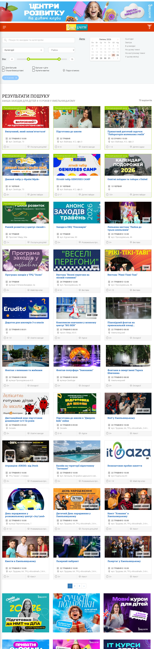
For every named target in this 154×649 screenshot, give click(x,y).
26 (117, 55)
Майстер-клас (35, 290)
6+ (6, 194)
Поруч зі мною (71, 70)
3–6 (58, 433)
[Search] (38, 40)
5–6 (58, 147)
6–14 (110, 481)
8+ (109, 529)
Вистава (135, 242)
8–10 (8, 338)
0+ (57, 242)
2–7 (58, 194)
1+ (6, 242)
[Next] (84, 586)
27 (92, 58)
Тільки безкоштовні (12, 70)
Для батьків (9, 67)
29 (101, 58)
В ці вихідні (130, 46)
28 (97, 58)
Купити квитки (40, 70)
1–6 (109, 147)
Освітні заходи (86, 147)
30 (105, 58)
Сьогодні (129, 39)
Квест (134, 433)
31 (109, 58)
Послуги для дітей (36, 147)
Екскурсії (135, 338)
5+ (6, 147)
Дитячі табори (35, 194)
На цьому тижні (132, 49)
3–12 (8, 529)
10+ (109, 194)
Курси (82, 338)
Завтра (128, 42)
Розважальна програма (88, 242)
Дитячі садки (137, 147)
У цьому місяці (132, 57)
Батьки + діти (40, 67)
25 (113, 55)
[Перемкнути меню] (4, 27)
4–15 (110, 290)
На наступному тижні (135, 53)
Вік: (4, 59)
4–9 (58, 290)
